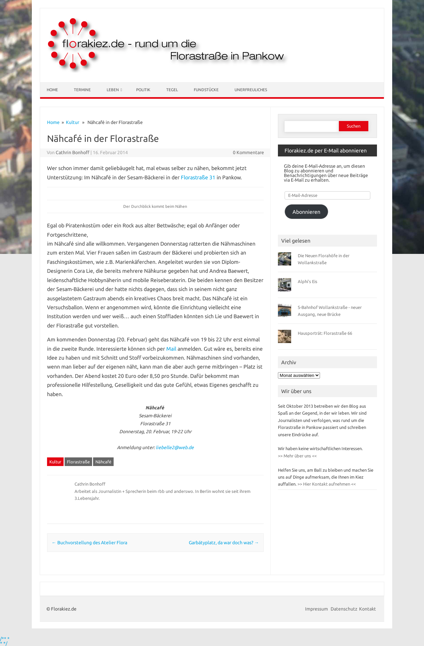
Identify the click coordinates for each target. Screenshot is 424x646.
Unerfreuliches (251, 90)
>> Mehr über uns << (297, 455)
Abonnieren (306, 212)
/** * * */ (5, 641)
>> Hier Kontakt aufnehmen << (326, 484)
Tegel (172, 90)
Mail (171, 349)
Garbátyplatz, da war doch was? (224, 542)
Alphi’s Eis (307, 281)
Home (52, 90)
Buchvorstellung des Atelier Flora (89, 542)
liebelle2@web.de (175, 447)
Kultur (72, 122)
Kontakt (367, 609)
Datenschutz (344, 609)
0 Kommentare (248, 152)
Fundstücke (206, 90)
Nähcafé (103, 461)
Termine (82, 90)
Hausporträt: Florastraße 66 (325, 333)
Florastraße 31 (198, 177)
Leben (113, 90)
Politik (143, 90)
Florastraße (78, 461)
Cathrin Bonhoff (72, 152)
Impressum (317, 609)
